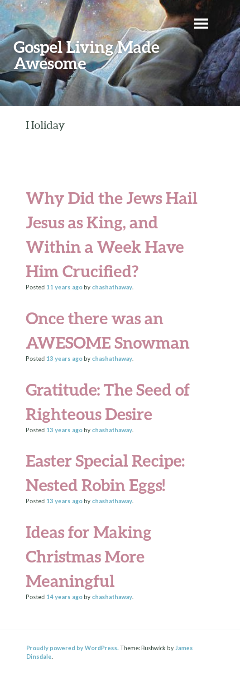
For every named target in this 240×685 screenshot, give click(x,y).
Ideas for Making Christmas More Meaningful (89, 556)
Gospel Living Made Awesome (86, 55)
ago (64, 287)
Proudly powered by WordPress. (72, 648)
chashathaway (112, 287)
